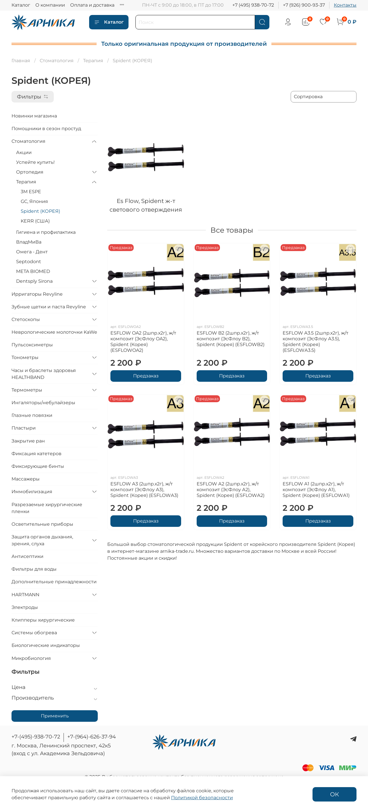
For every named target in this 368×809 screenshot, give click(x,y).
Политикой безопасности (202, 797)
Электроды (25, 607)
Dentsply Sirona (34, 281)
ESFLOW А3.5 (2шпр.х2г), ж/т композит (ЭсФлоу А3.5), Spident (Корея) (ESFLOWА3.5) (315, 341)
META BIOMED (33, 271)
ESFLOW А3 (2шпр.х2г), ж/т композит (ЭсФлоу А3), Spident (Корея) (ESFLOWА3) (144, 489)
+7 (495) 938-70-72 (253, 5)
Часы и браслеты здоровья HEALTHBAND (44, 374)
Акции (24, 152)
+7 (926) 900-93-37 (304, 5)
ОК (334, 794)
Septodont (28, 261)
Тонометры (25, 357)
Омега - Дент (32, 252)
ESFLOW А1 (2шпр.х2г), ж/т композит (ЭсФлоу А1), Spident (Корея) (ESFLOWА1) (316, 489)
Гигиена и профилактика (46, 232)
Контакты (345, 5)
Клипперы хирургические (43, 620)
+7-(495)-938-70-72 (36, 737)
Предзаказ (146, 376)
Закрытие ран (28, 441)
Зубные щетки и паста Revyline (49, 306)
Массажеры (26, 479)
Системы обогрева (34, 632)
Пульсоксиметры (32, 344)
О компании (50, 5)
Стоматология (57, 60)
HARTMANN (25, 594)
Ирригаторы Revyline (37, 294)
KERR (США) (35, 221)
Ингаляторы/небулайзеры (43, 402)
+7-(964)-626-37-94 (91, 737)
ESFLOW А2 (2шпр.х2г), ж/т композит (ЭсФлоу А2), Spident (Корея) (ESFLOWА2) (230, 489)
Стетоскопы (26, 319)
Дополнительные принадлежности (54, 581)
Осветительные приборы (42, 524)
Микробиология (31, 658)
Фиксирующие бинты (38, 466)
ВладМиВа (28, 242)
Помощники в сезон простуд (46, 128)
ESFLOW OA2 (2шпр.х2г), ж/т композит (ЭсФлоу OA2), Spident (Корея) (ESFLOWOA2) (143, 341)
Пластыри (24, 428)
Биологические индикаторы (46, 645)
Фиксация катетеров (37, 453)
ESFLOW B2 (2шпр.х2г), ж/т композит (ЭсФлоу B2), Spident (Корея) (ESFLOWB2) (230, 338)
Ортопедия (29, 172)
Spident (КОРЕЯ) (40, 211)
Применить (55, 716)
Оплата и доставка (92, 5)
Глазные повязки (32, 415)
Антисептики (27, 556)
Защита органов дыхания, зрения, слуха (42, 540)
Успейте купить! (35, 162)
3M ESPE (31, 191)
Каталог (21, 5)
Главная (21, 60)
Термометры (27, 390)
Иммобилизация (32, 491)
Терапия (93, 60)
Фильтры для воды (34, 569)
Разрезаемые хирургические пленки (47, 508)
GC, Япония (34, 201)
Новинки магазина (34, 116)
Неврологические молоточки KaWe (54, 332)
